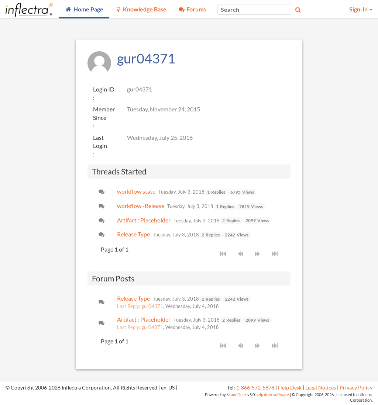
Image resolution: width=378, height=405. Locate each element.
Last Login (100, 141)
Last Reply (128, 306)
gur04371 (152, 306)
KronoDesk (237, 394)
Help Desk (290, 388)
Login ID (103, 89)
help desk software (272, 394)
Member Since (104, 113)
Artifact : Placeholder (144, 220)
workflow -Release (140, 205)
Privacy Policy (356, 388)
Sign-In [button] (360, 9)
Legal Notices (320, 388)
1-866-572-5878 (255, 388)
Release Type (133, 234)
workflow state (136, 191)
